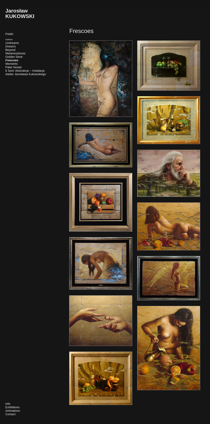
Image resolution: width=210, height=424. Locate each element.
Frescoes (11, 60)
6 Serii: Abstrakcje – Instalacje (25, 70)
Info (7, 403)
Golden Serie (13, 56)
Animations (12, 410)
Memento (11, 63)
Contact (10, 414)
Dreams (10, 46)
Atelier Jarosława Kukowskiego (25, 74)
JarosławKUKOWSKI (19, 13)
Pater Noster (13, 67)
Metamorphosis (15, 53)
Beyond (10, 50)
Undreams (12, 43)
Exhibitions (12, 407)
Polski (9, 34)
